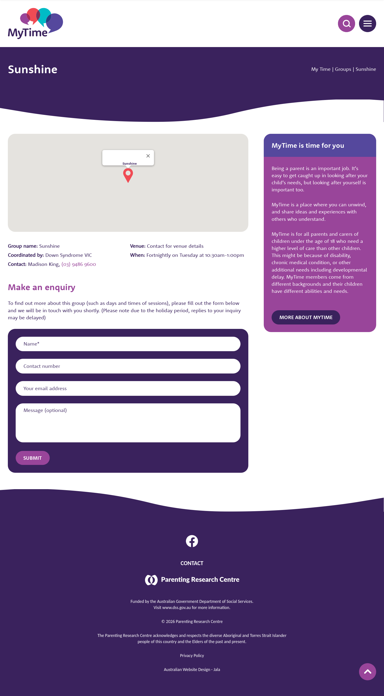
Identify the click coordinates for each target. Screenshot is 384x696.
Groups (343, 69)
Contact (192, 563)
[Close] (148, 156)
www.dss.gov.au (176, 607)
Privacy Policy (192, 655)
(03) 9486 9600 (78, 264)
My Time (321, 69)
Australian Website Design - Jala (192, 669)
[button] (128, 175)
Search (344, 23)
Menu (365, 23)
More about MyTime (306, 317)
